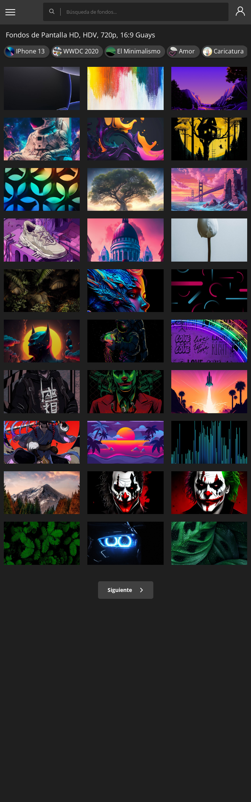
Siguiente (126, 589)
